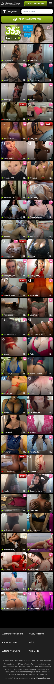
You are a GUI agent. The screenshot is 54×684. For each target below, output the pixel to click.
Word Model (34, 651)
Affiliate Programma (11, 651)
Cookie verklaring (10, 642)
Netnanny (33, 674)
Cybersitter (43, 674)
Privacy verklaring (36, 634)
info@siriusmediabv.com (40, 678)
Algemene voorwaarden (12, 634)
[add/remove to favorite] (3, 46)
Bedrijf (31, 642)
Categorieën (10, 11)
